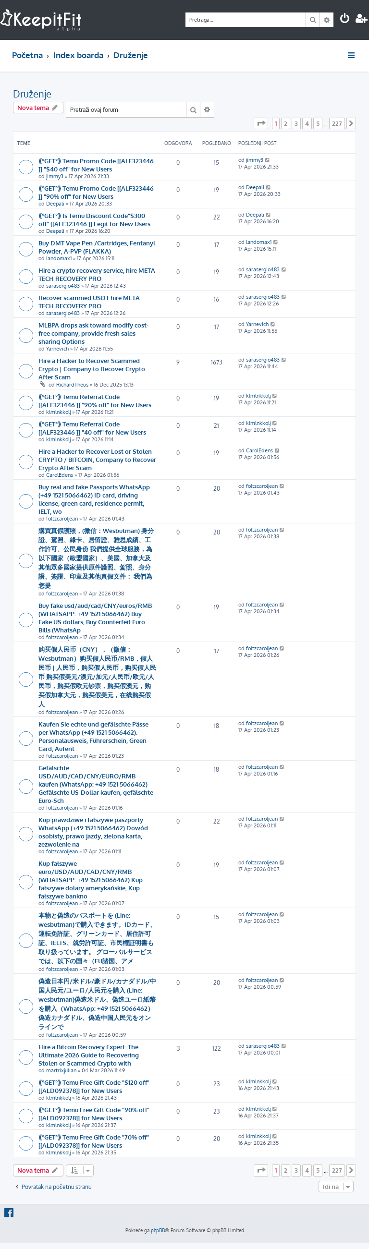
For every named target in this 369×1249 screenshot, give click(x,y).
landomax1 (59, 258)
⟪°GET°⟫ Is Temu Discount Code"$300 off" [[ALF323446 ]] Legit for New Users (94, 219)
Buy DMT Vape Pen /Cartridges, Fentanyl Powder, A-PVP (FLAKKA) (96, 247)
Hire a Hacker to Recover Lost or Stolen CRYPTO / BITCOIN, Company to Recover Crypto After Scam (97, 459)
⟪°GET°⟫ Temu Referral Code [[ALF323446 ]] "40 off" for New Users (92, 428)
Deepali (55, 203)
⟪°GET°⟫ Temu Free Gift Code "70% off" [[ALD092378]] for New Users (93, 1141)
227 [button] (337, 123)
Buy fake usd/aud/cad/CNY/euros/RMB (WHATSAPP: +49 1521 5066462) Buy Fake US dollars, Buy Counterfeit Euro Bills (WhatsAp (95, 617)
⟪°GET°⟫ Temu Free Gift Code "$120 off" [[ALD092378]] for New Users (93, 1086)
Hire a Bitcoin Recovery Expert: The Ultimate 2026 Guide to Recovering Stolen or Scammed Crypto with (88, 1055)
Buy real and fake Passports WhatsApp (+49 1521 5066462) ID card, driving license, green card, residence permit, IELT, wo (94, 499)
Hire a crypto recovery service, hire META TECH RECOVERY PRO (96, 274)
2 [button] (285, 123)
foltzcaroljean (62, 518)
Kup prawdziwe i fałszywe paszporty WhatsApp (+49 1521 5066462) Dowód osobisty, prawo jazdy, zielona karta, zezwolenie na (93, 831)
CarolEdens (59, 475)
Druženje (32, 93)
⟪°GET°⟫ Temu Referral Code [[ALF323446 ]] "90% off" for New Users (94, 400)
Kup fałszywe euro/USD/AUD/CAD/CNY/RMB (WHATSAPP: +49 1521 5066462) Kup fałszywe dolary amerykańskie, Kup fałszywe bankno (90, 879)
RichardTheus (72, 384)
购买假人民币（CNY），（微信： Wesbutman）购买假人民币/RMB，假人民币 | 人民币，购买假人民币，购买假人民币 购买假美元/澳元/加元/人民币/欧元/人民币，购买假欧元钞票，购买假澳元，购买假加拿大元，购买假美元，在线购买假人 (97, 676)
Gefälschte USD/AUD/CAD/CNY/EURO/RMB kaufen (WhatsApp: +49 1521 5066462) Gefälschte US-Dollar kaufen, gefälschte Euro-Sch (95, 784)
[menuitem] (345, 19)
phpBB (158, 1230)
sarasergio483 (63, 285)
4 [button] (307, 123)
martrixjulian (61, 1070)
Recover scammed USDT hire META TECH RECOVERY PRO (89, 301)
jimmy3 (54, 176)
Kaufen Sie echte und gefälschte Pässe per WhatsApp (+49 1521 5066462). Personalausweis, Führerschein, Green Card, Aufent (93, 736)
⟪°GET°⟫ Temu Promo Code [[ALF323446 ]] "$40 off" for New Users (96, 165)
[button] (261, 123)
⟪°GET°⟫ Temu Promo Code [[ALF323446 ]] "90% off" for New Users (96, 192)
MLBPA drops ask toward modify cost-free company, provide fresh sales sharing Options (93, 333)
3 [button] (296, 123)
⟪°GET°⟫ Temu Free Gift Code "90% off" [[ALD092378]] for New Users (93, 1113)
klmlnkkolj (58, 412)
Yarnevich (57, 348)
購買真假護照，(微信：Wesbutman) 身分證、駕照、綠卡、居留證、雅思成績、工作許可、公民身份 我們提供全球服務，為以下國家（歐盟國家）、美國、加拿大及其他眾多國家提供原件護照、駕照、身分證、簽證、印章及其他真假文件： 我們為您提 (96, 557)
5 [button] (318, 123)
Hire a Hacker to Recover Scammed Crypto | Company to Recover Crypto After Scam (91, 368)
